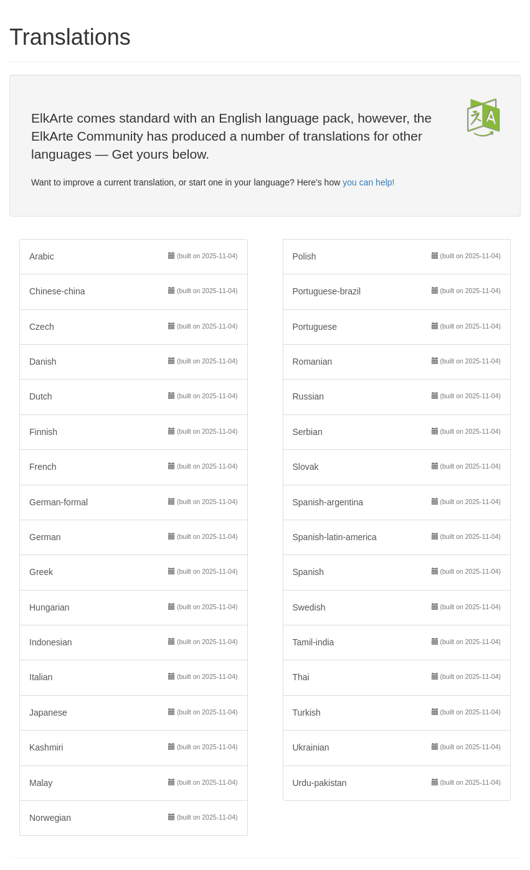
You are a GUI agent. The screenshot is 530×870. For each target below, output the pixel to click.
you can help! (368, 182)
